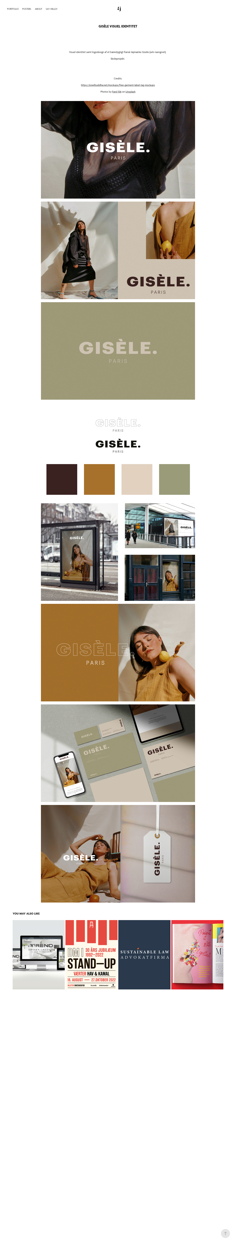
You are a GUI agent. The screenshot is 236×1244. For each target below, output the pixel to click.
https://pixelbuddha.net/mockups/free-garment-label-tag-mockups (118, 85)
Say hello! (51, 9)
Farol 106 (116, 91)
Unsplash (130, 91)
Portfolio (13, 9)
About (38, 9)
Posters (26, 9)
